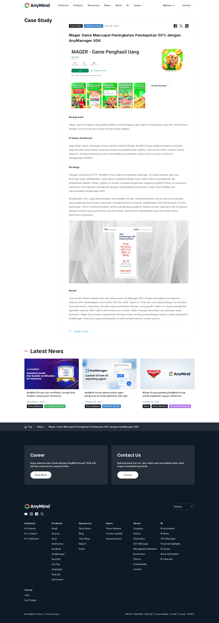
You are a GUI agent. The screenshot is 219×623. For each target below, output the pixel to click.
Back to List (78, 331)
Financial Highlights (171, 543)
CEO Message (140, 543)
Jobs (27, 595)
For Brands (30, 528)
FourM (174, 614)
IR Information (168, 528)
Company (138, 528)
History (137, 533)
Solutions (30, 523)
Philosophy (139, 538)
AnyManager (58, 554)
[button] (168, 5)
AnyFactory (58, 543)
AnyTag (56, 564)
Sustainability (140, 564)
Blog (81, 533)
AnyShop (56, 549)
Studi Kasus (85, 528)
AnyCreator (58, 579)
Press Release (113, 528)
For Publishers (31, 538)
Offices (137, 559)
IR (162, 523)
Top (30, 426)
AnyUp (182, 614)
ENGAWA (139, 614)
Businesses (139, 554)
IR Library (165, 549)
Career (28, 590)
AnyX (54, 538)
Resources (85, 523)
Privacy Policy (52, 614)
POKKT (191, 614)
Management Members (145, 549)
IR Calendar (167, 559)
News (40, 426)
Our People (30, 600)
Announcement (114, 538)
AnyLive (56, 533)
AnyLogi (56, 574)
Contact (186, 5)
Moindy (149, 614)
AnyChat (56, 559)
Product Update (114, 533)
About (137, 523)
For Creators (30, 533)
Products (57, 523)
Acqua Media (161, 614)
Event (82, 549)
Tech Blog (84, 538)
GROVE (128, 614)
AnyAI (54, 528)
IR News (165, 533)
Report (82, 543)
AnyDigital (57, 569)
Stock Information (170, 554)
